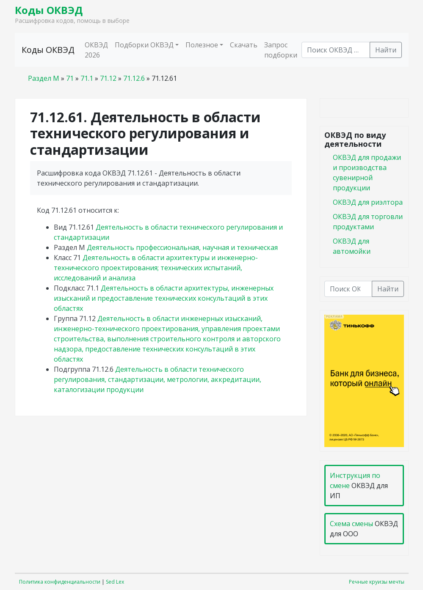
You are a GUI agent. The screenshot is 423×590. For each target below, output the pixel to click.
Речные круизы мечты (376, 581)
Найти (385, 50)
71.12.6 (134, 78)
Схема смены (351, 523)
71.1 (86, 78)
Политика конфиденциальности (59, 581)
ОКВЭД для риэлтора (368, 202)
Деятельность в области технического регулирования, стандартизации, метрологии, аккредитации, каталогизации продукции (157, 379)
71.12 (108, 78)
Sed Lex (115, 581)
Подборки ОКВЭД (144, 44)
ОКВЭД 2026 (96, 50)
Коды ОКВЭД (49, 10)
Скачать (243, 44)
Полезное (201, 44)
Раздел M (43, 78)
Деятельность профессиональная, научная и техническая (182, 247)
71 (70, 78)
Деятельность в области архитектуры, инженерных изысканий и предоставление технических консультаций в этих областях (164, 298)
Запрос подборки (280, 50)
